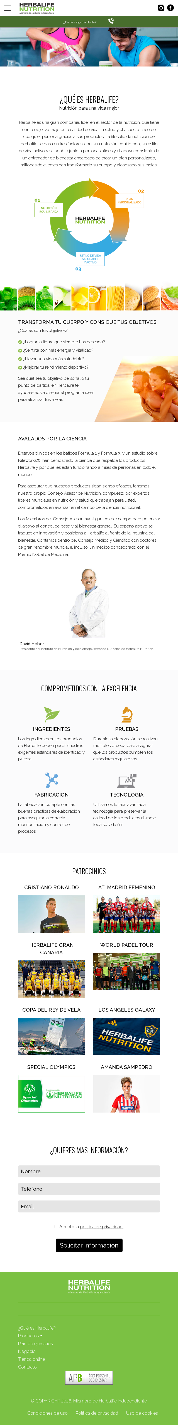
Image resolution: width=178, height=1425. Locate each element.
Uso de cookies (142, 1413)
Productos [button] (28, 1335)
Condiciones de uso (47, 1413)
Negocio (27, 1351)
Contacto (27, 1367)
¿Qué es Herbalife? (37, 1328)
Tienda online (31, 1359)
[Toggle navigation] (7, 8)
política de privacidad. (101, 1226)
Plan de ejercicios (35, 1343)
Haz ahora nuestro (51, 76)
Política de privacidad (97, 1413)
